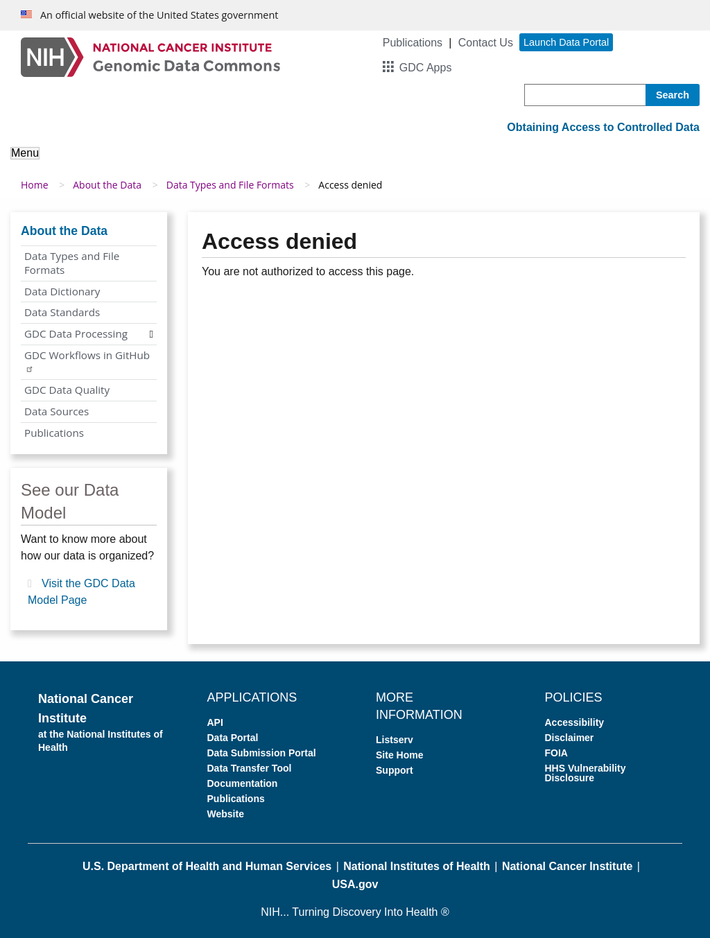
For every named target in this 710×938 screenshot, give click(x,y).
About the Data (107, 184)
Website (225, 814)
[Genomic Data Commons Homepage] (150, 56)
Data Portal (233, 737)
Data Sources (56, 411)
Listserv (394, 740)
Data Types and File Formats (230, 184)
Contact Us (485, 43)
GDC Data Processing (76, 333)
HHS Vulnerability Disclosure (585, 773)
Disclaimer (569, 737)
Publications (412, 43)
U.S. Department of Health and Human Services (207, 866)
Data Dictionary (62, 291)
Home (35, 184)
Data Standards (62, 312)
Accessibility (575, 722)
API (215, 722)
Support (394, 770)
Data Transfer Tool (249, 768)
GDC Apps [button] (425, 67)
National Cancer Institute (567, 866)
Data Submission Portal (261, 753)
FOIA (556, 753)
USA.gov (355, 884)
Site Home (399, 755)
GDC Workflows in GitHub (87, 360)
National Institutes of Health (416, 866)
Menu (25, 153)
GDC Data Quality (67, 390)
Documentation (242, 783)
